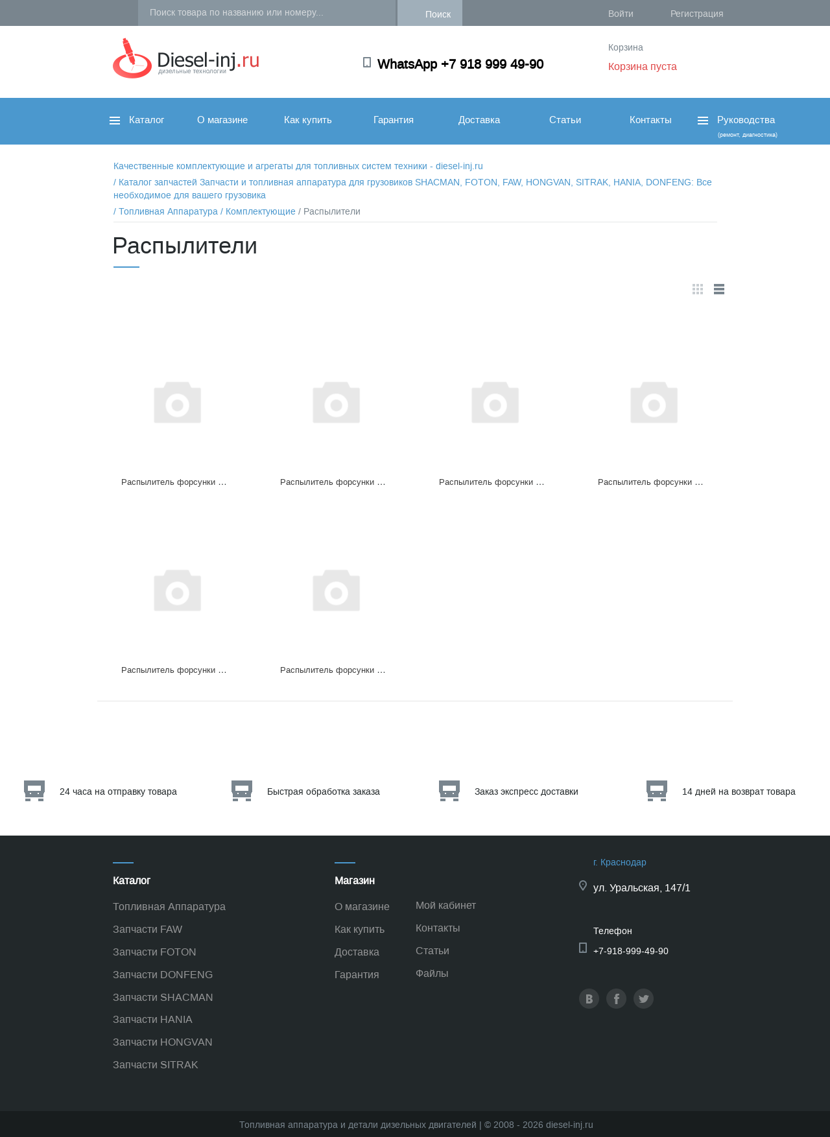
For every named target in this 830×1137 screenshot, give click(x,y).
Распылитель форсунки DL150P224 (350, 669)
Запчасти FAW (147, 929)
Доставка (479, 119)
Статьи (565, 119)
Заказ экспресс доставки (526, 792)
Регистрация (697, 14)
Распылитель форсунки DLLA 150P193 (197, 669)
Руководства (736, 126)
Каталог (137, 119)
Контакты (651, 119)
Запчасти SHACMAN (163, 997)
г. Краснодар (619, 862)
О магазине (222, 119)
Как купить (308, 119)
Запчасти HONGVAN (163, 1042)
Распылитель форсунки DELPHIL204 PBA (204, 481)
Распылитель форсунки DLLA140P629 (673, 481)
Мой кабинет (446, 905)
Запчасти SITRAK (155, 1065)
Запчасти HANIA (153, 1019)
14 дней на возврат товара (739, 792)
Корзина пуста (642, 66)
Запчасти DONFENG (163, 974)
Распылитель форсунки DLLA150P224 (514, 481)
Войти (621, 14)
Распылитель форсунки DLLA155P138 (355, 481)
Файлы (432, 973)
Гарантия (394, 119)
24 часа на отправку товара (118, 792)
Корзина (625, 47)
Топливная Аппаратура (169, 906)
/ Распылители (329, 211)
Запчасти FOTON (154, 952)
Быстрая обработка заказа (323, 792)
